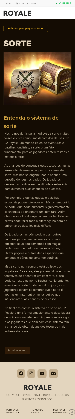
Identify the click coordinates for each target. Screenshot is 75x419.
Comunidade (26, 3)
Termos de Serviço (37, 411)
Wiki (8, 3)
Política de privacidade (12, 411)
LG (72, 412)
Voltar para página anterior (26, 28)
